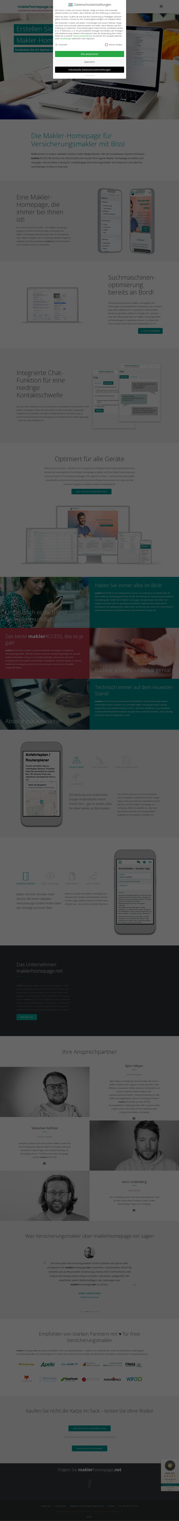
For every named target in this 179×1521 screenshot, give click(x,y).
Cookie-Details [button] (89, 75)
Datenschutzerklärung (82, 36)
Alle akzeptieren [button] (89, 54)
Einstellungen (65, 38)
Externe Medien (113, 44)
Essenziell (61, 44)
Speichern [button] (89, 61)
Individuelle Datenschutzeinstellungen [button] (89, 69)
